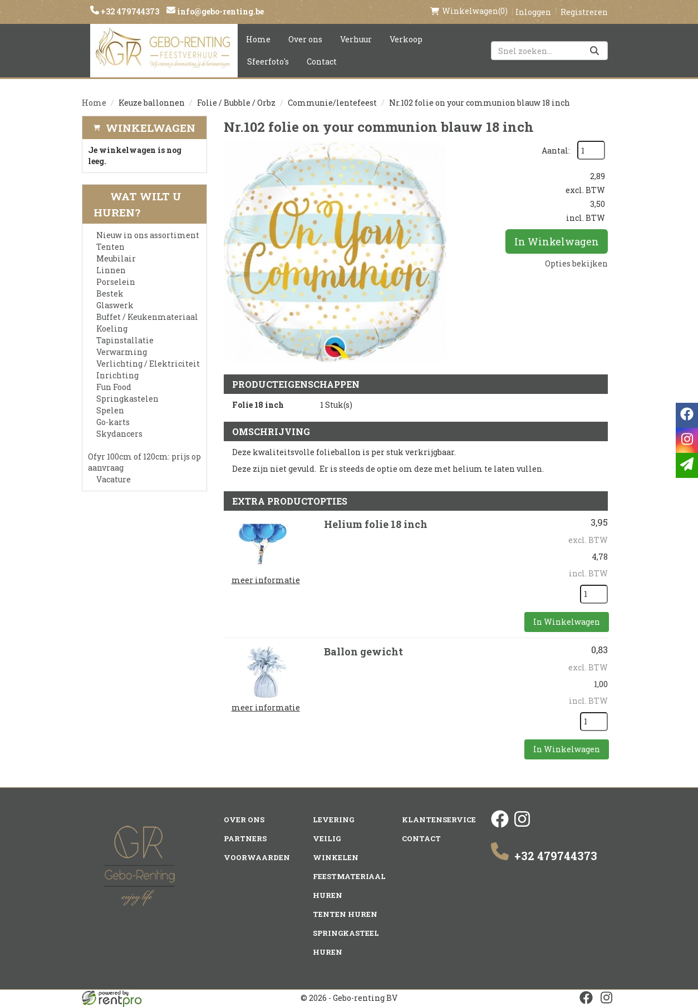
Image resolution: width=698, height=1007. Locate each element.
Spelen (110, 410)
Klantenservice (439, 820)
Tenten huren (345, 914)
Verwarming (121, 352)
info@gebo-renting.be (219, 11)
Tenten (110, 246)
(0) (469, 11)
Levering (333, 820)
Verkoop (406, 39)
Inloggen (533, 12)
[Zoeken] (594, 51)
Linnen (111, 270)
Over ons (305, 39)
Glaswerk (115, 305)
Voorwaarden (257, 857)
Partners (245, 838)
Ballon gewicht (363, 651)
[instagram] (522, 825)
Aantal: (556, 150)
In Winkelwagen (556, 241)
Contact (322, 61)
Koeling (111, 328)
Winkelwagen (150, 128)
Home (258, 39)
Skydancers (119, 433)
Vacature (113, 479)
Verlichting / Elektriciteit (148, 363)
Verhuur (356, 39)
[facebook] (500, 825)
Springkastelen (127, 398)
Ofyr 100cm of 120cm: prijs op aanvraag (144, 462)
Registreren (584, 12)
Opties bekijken (576, 263)
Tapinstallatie (125, 340)
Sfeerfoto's (268, 61)
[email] (687, 465)
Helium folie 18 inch (375, 524)
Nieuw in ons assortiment (147, 235)
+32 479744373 (129, 11)
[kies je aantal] (594, 594)
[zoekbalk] (549, 50)
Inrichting (117, 375)
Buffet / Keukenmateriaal (147, 317)
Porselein (115, 282)
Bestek (110, 293)
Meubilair (116, 258)
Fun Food (113, 387)
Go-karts (113, 422)
